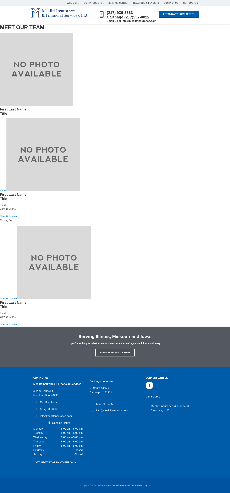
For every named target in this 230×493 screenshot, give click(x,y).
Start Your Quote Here (115, 352)
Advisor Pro (103, 485)
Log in (147, 485)
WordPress (137, 485)
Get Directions (48, 402)
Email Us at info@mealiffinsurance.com (131, 20)
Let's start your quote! (179, 14)
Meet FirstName (8, 216)
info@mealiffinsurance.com (56, 416)
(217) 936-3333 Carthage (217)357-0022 (128, 14)
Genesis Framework (121, 485)
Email (3, 190)
